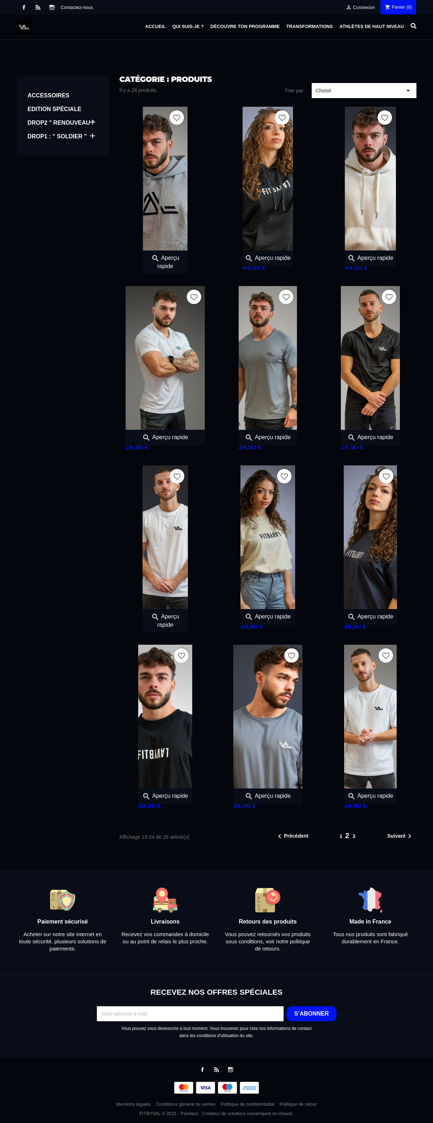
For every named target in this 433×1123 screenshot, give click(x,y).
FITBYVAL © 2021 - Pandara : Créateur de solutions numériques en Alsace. (216, 1113)
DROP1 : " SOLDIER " (57, 136)
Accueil (155, 26)
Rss (38, 7)
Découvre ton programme (245, 26)
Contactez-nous (77, 7)
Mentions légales (133, 1104)
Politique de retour (298, 1104)
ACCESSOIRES (48, 95)
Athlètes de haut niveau (371, 26)
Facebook (24, 7)
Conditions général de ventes (186, 1104)
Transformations (310, 26)
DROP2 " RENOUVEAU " (61, 123)
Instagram (52, 7)
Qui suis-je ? (188, 26)
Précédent (291, 836)
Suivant (400, 836)
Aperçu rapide (267, 258)
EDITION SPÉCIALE (54, 109)
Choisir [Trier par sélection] (364, 90)
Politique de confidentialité (247, 1104)
